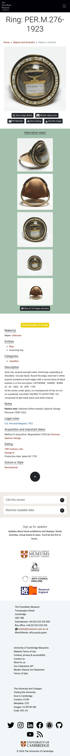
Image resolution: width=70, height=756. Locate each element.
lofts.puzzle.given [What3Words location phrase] (38, 632)
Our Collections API (24, 666)
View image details (22, 115)
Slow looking (34, 121)
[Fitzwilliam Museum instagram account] (21, 725)
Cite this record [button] (15, 499)
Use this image (53, 121)
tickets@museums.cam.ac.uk (33, 629)
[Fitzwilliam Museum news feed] (39, 734)
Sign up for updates (35, 526)
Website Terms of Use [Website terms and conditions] (25, 651)
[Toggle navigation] (64, 6)
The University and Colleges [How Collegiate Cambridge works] (28, 688)
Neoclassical (11, 467)
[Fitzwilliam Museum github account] (59, 725)
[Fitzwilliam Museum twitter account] (11, 725)
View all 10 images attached (35, 308)
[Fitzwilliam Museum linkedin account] (40, 725)
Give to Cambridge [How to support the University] (23, 696)
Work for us (20, 662)
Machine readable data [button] (20, 510)
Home (6, 42)
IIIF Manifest (16, 121)
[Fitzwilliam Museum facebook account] (30, 725)
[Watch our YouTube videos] (30, 734)
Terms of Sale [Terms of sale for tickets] (21, 673)
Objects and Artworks (24, 42)
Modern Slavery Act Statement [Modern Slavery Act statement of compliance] (29, 669)
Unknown (16, 335)
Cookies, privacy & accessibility (29, 655)
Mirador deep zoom (46, 115)
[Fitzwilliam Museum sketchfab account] (50, 725)
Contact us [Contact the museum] (19, 658)
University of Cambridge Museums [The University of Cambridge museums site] (31, 647)
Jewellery (14, 361)
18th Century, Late (14, 449)
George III (9, 452)
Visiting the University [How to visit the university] (25, 692)
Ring (11, 346)
